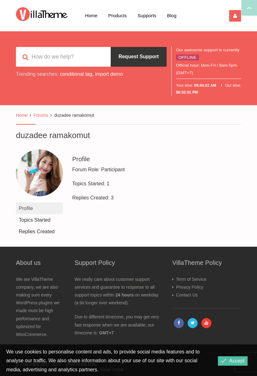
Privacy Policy (189, 287)
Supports (147, 15)
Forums (40, 115)
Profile (26, 208)
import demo (109, 74)
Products (117, 15)
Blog (171, 15)
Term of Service (191, 279)
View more (111, 369)
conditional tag (76, 74)
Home (91, 15)
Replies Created (37, 231)
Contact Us (187, 294)
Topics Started (34, 220)
